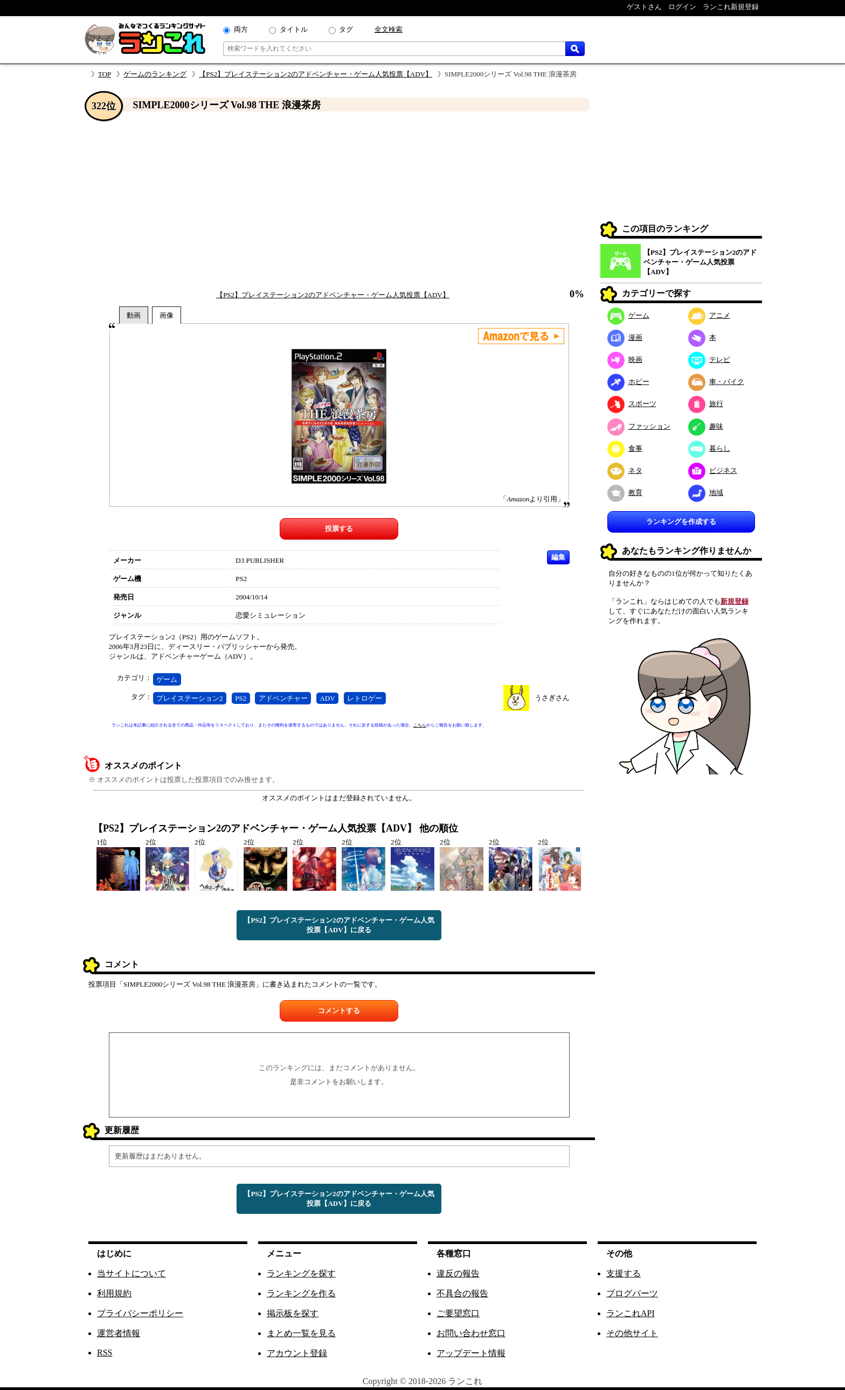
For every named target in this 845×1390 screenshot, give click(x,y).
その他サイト (632, 1333)
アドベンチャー (283, 698)
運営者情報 (118, 1333)
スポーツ (631, 404)
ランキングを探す (301, 1273)
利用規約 (114, 1293)
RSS (104, 1352)
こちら (419, 725)
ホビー (628, 382)
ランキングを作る (301, 1293)
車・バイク (716, 382)
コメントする (339, 1011)
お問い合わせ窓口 (471, 1333)
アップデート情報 (471, 1353)
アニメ (709, 315)
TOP (104, 74)
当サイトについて (131, 1273)
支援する (623, 1273)
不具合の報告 (462, 1293)
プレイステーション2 (189, 698)
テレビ (709, 359)
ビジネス (712, 470)
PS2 (240, 698)
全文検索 (389, 29)
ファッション (638, 426)
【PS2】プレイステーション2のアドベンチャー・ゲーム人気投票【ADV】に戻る (339, 925)
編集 (558, 557)
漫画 (624, 337)
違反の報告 (458, 1273)
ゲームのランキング (154, 74)
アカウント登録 (297, 1353)
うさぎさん (552, 698)
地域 (705, 492)
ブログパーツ (632, 1293)
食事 (624, 448)
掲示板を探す (292, 1313)
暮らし (709, 448)
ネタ (624, 470)
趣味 (705, 426)
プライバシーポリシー (140, 1313)
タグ (346, 29)
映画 (624, 359)
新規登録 (735, 601)
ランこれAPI (630, 1313)
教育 (624, 492)
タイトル (294, 29)
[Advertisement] (339, 200)
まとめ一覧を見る (301, 1333)
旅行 (705, 404)
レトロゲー (364, 698)
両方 (241, 29)
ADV (327, 698)
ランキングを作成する (681, 522)
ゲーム (166, 679)
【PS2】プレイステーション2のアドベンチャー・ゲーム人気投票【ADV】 (315, 74)
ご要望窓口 (458, 1313)
